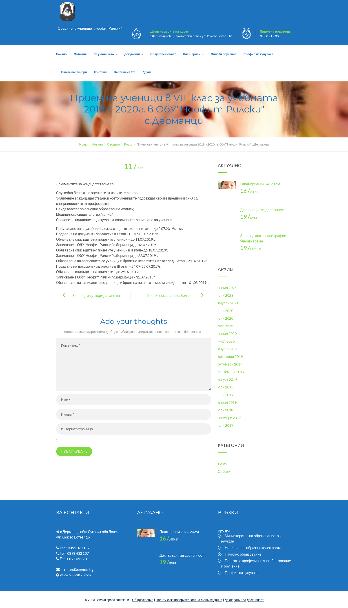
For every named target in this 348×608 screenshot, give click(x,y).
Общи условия (142, 600)
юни (248, 217)
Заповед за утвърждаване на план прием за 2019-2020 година (93, 299)
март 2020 (226, 341)
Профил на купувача (258, 54)
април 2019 (227, 402)
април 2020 (227, 333)
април (249, 191)
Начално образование (243, 554)
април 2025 (227, 287)
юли (133, 168)
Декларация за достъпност (262, 210)
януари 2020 (228, 349)
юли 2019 (225, 387)
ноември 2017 (229, 417)
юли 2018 (225, 410)
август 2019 (227, 379)
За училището (104, 54)
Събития (80, 54)
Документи (132, 54)
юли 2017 (225, 425)
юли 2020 (225, 310)
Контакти (100, 72)
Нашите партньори (73, 72)
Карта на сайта (124, 72)
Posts (222, 464)
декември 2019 (230, 356)
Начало (61, 54)
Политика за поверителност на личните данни (189, 600)
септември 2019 (231, 372)
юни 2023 (225, 295)
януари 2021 (228, 303)
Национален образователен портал (254, 547)
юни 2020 (225, 318)
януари (250, 249)
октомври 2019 (230, 364)
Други (147, 72)
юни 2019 (225, 395)
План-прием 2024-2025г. (260, 184)
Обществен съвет (163, 54)
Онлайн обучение (223, 54)
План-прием (191, 54)
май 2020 (225, 326)
